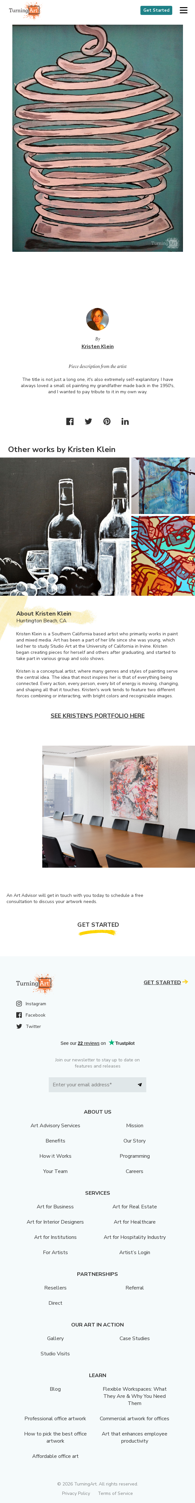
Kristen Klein (98, 346)
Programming (135, 1156)
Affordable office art (55, 1456)
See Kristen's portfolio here (98, 716)
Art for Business (55, 1206)
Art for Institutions (55, 1237)
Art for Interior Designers (55, 1222)
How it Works (55, 1156)
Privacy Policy (76, 1493)
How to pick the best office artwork (55, 1437)
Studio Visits (55, 1353)
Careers (134, 1171)
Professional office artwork (55, 1418)
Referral (134, 1287)
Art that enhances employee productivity (134, 1437)
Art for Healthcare (135, 1222)
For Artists (55, 1252)
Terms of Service (115, 1493)
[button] (183, 10)
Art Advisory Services (55, 1125)
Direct (55, 1303)
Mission (134, 1125)
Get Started (156, 10)
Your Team (55, 1171)
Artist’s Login (134, 1252)
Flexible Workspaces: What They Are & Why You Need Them (135, 1396)
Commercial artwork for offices (134, 1418)
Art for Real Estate (134, 1206)
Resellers (55, 1287)
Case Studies (135, 1338)
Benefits (55, 1140)
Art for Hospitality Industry (135, 1237)
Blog (55, 1389)
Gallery (55, 1338)
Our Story (135, 1140)
